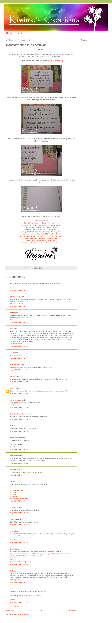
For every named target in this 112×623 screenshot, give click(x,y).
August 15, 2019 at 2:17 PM (19, 370)
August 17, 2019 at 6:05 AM (19, 513)
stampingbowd (15, 364)
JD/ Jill (12, 352)
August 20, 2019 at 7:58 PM (19, 582)
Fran (11, 531)
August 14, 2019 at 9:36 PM (19, 306)
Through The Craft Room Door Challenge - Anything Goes (41, 232)
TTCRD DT (13, 560)
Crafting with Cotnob (22, 317)
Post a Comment (13, 606)
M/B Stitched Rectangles (28, 97)
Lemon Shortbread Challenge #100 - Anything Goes (41, 234)
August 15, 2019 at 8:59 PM (19, 393)
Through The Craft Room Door (54, 554)
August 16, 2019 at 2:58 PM (19, 475)
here (71, 54)
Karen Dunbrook (15, 400)
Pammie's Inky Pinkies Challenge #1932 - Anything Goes (41, 225)
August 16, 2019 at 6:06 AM (19, 431)
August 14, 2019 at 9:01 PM (19, 290)
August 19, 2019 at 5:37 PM (19, 564)
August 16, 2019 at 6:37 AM (19, 449)
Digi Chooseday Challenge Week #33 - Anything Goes (41, 243)
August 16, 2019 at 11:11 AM (19, 463)
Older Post (72, 611)
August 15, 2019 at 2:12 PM (19, 358)
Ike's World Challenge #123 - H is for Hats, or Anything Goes (41, 236)
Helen (12, 589)
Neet (11, 328)
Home (9, 33)
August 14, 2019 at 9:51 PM (19, 322)
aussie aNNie (14, 519)
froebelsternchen (16, 438)
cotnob (12, 313)
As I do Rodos (20, 303)
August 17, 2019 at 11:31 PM (19, 525)
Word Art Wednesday (56, 61)
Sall (11, 571)
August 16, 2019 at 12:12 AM (19, 407)
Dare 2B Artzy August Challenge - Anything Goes (41, 223)
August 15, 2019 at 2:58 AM (19, 346)
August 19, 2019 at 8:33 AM (19, 542)
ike (11, 481)
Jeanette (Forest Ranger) (19, 414)
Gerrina (12, 376)
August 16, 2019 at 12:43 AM (19, 419)
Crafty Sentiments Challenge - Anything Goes (41, 238)
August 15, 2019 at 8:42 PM (19, 382)
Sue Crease (14, 507)
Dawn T (12, 388)
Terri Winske (14, 455)
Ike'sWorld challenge (16, 301)
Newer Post (9, 611)
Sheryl (12, 549)
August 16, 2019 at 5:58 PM (19, 501)
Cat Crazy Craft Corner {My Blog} (20, 562)
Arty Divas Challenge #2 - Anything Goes (41, 240)
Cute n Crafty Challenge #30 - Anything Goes (41, 229)
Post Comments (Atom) (21, 614)
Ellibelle (13, 426)
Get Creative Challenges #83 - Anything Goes (41, 227)
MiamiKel (13, 469)
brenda (12, 281)
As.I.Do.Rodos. (15, 297)
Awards (19, 33)
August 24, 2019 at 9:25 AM (19, 602)
